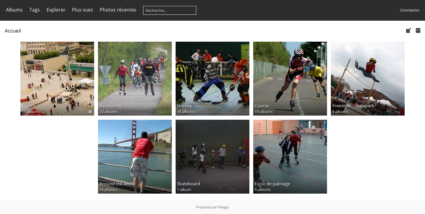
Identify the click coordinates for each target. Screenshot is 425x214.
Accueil (13, 30)
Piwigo (223, 207)
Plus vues (82, 10)
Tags (35, 10)
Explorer (56, 10)
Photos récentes (118, 10)
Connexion (409, 10)
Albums (14, 10)
